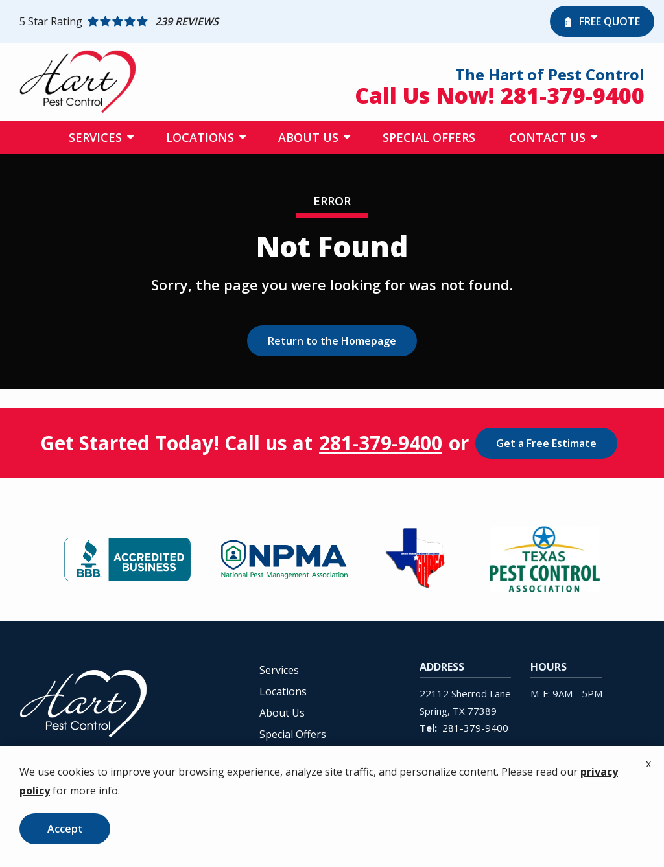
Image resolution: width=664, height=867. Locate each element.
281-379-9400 (380, 443)
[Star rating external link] (281, 21)
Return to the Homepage (332, 341)
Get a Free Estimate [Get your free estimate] (546, 443)
